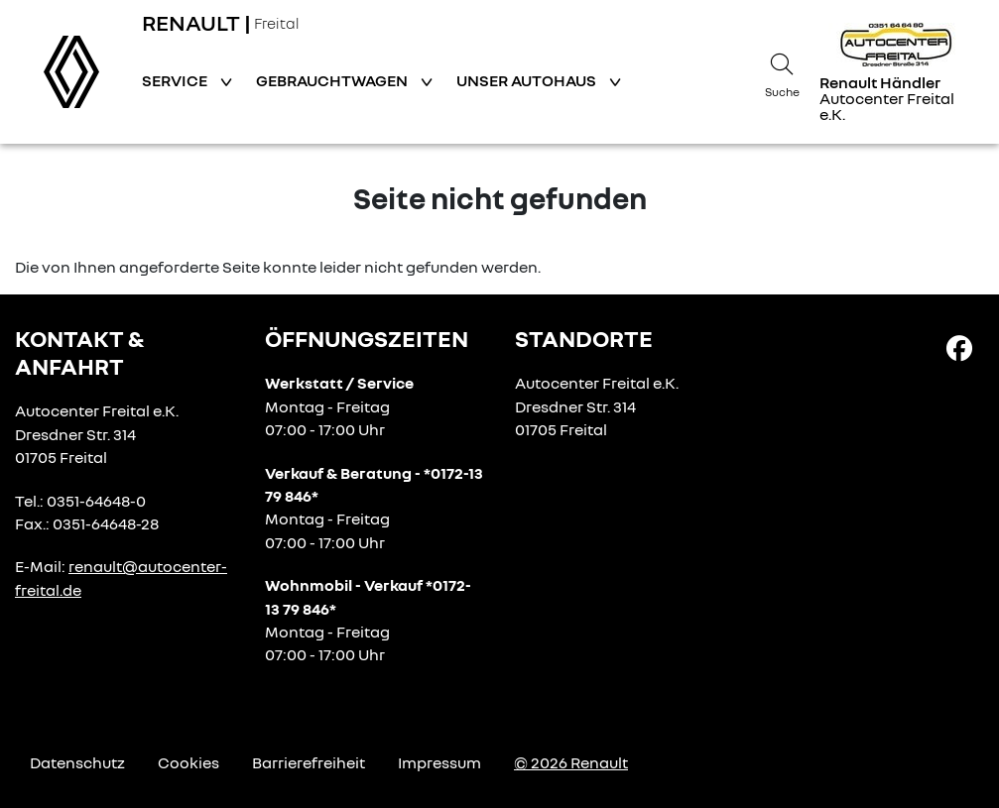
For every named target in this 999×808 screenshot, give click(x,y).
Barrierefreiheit (308, 762)
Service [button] (176, 80)
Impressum (439, 762)
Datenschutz (77, 762)
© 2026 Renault (571, 762)
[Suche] (782, 72)
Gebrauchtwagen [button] (333, 80)
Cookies (188, 762)
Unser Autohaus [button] (527, 80)
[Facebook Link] (959, 347)
